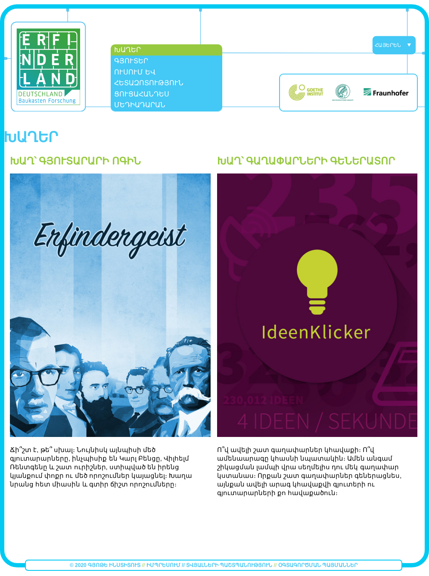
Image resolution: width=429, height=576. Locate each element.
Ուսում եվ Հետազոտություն (148, 77)
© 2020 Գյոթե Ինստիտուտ (106, 565)
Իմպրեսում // (166, 565)
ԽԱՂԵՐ (127, 49)
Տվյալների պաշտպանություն (229, 565)
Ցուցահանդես (141, 94)
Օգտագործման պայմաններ (318, 565)
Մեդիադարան (139, 104)
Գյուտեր (131, 61)
